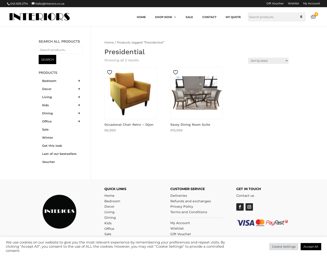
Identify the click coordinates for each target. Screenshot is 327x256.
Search (47, 59)
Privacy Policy (181, 206)
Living (109, 212)
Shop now (165, 17)
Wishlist (293, 3)
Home (141, 17)
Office (109, 229)
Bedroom (112, 201)
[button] (301, 17)
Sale (189, 17)
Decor (109, 206)
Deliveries (178, 196)
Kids (108, 223)
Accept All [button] (310, 246)
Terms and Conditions (188, 212)
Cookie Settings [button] (284, 246)
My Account (311, 3)
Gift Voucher (275, 3)
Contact (209, 17)
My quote (233, 17)
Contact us (245, 196)
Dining (110, 217)
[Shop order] (268, 61)
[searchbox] (277, 17)
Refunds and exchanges (190, 201)
